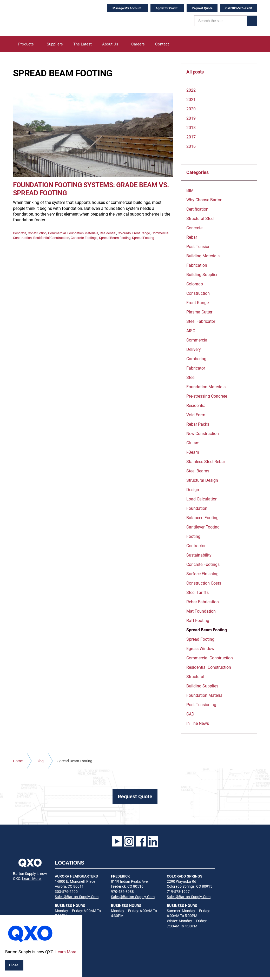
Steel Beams (197, 470)
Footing (193, 536)
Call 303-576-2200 (238, 8)
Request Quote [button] (135, 796)
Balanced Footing (202, 517)
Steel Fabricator (200, 321)
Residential (108, 233)
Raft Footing (197, 620)
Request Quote (202, 8)
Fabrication (196, 265)
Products (26, 43)
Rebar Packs (197, 424)
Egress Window (200, 648)
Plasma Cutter (199, 311)
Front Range (141, 233)
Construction (37, 233)
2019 (191, 118)
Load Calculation (202, 498)
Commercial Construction (209, 657)
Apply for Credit (166, 8)
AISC (190, 330)
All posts (195, 72)
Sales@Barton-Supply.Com (76, 896)
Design (192, 489)
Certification (197, 209)
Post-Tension (198, 246)
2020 (191, 108)
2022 (191, 90)
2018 (191, 127)
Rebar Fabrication (202, 601)
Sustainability (199, 555)
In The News (197, 723)
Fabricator (195, 368)
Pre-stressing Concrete (206, 396)
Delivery (193, 349)
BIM (190, 190)
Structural (195, 676)
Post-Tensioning (201, 704)
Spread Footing (143, 237)
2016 (191, 146)
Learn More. (32, 878)
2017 (191, 136)
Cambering (196, 358)
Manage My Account (127, 8)
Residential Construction (51, 237)
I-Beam (192, 452)
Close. (14, 964)
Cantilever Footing (203, 527)
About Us (110, 43)
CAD (190, 714)
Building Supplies (202, 685)
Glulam (193, 442)
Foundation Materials (82, 233)
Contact (162, 43)
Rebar (191, 237)
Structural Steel (200, 218)
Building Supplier (202, 274)
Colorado (124, 233)
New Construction (202, 433)
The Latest (82, 43)
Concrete (19, 233)
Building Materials (203, 255)
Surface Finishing (202, 573)
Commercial (57, 233)
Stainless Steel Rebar (205, 461)
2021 (191, 99)
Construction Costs (203, 583)
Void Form (195, 414)
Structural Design (202, 480)
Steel (190, 377)
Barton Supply (45, 18)
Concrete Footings (84, 237)
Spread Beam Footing (114, 237)
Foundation (196, 508)
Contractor (196, 545)
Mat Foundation (201, 611)
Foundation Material (204, 695)
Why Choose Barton (204, 199)
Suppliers (55, 43)
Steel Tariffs (197, 592)
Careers (138, 43)
